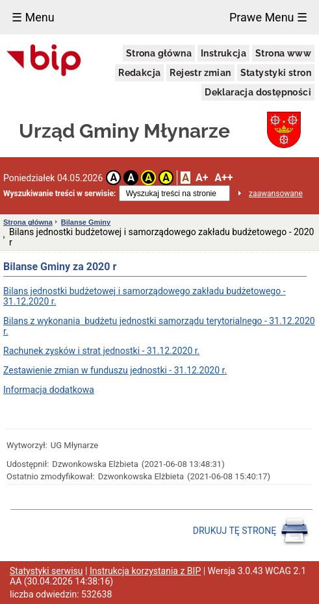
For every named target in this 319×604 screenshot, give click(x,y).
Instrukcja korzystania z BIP (145, 571)
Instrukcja (223, 53)
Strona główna (159, 53)
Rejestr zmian (200, 73)
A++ (223, 177)
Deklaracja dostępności (258, 92)
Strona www (283, 53)
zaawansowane (276, 193)
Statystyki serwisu (46, 571)
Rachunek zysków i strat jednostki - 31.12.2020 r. (101, 351)
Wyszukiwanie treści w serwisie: (59, 193)
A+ (202, 177)
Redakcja (139, 73)
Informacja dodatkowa (48, 389)
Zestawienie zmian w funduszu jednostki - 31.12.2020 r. (115, 370)
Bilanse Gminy (85, 222)
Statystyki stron (275, 73)
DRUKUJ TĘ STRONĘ (251, 531)
